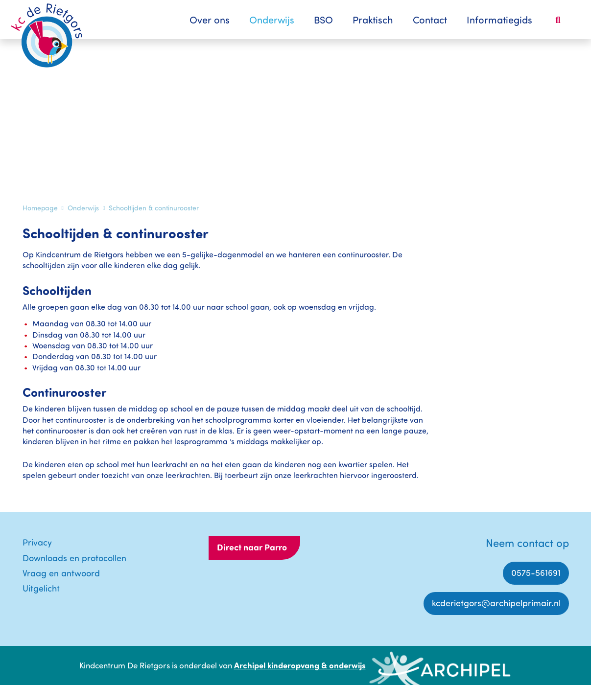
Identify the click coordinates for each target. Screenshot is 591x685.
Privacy (37, 542)
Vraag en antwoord (61, 573)
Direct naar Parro (252, 547)
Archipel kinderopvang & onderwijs (300, 665)
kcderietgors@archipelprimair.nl (496, 602)
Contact (430, 19)
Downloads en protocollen (74, 557)
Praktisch (373, 19)
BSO (323, 19)
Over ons (209, 19)
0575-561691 (536, 572)
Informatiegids (499, 19)
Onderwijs (271, 19)
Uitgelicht (41, 588)
